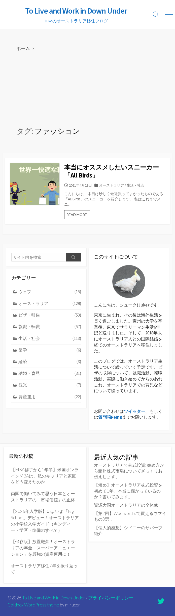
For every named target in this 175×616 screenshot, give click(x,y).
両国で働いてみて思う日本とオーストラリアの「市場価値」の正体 (43, 496)
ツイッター (134, 411)
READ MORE (79, 215)
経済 (49, 362)
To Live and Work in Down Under (53, 597)
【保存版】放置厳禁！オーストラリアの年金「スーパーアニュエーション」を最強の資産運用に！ (43, 548)
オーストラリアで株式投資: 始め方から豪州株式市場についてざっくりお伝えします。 (129, 471)
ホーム (23, 48)
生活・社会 (136, 185)
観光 (49, 385)
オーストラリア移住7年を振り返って (44, 569)
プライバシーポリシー (110, 597)
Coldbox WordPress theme (33, 604)
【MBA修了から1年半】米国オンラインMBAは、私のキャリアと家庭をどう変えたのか (45, 476)
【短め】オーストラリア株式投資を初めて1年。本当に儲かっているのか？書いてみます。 (128, 490)
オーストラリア (112, 185)
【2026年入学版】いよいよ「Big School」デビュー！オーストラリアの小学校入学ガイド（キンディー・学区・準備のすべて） (45, 521)
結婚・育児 (49, 373)
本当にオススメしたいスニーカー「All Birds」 (112, 171)
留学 (49, 350)
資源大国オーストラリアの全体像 (126, 505)
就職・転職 (49, 327)
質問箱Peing (110, 417)
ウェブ (49, 292)
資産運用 (49, 397)
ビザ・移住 (49, 315)
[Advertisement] (87, 89)
